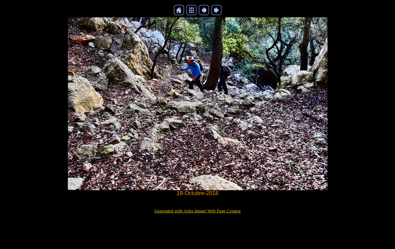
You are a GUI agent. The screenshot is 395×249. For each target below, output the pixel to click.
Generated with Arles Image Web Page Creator (197, 210)
